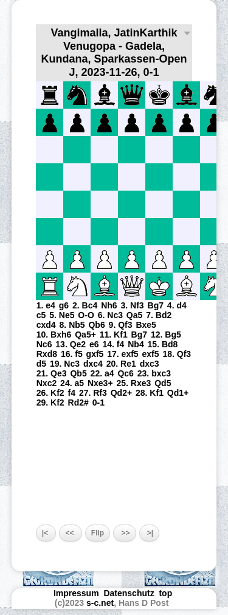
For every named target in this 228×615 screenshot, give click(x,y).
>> (124, 533)
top (166, 593)
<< (70, 533)
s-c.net (100, 603)
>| (149, 533)
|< (46, 533)
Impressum (76, 593)
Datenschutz (128, 593)
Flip (97, 533)
